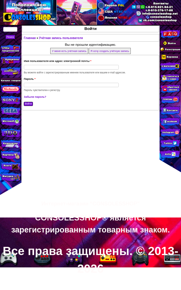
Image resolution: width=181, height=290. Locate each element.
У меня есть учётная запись (69, 50)
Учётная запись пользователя (61, 38)
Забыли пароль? (35, 96)
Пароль (30, 78)
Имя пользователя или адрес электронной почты (57, 61)
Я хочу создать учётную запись (109, 50)
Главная (30, 38)
